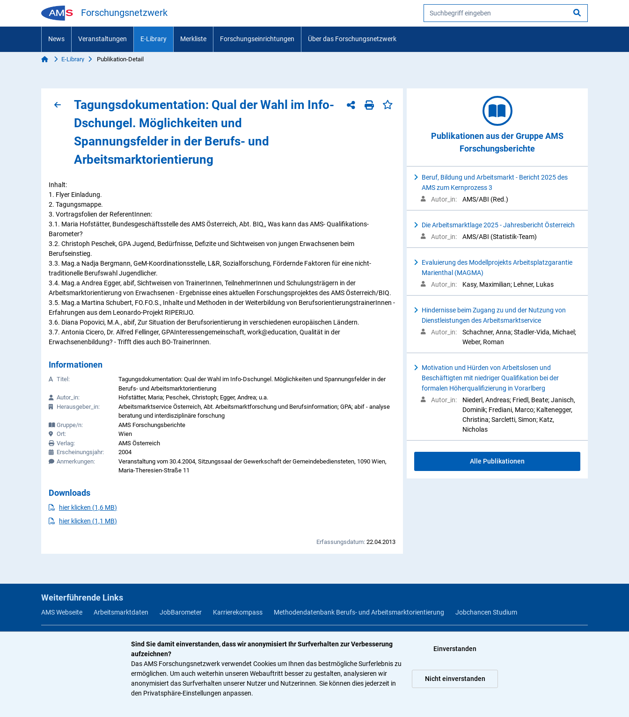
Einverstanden (454, 648)
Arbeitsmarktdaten (121, 612)
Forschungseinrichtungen (257, 39)
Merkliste (193, 39)
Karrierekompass (238, 612)
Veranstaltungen (102, 39)
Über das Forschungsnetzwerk (352, 39)
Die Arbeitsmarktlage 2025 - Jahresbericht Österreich (498, 225)
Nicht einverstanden (455, 678)
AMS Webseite (61, 612)
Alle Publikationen (497, 461)
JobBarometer (181, 612)
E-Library (153, 39)
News (56, 39)
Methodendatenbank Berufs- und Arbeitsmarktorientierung (359, 612)
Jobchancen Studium (486, 612)
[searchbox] (506, 13)
